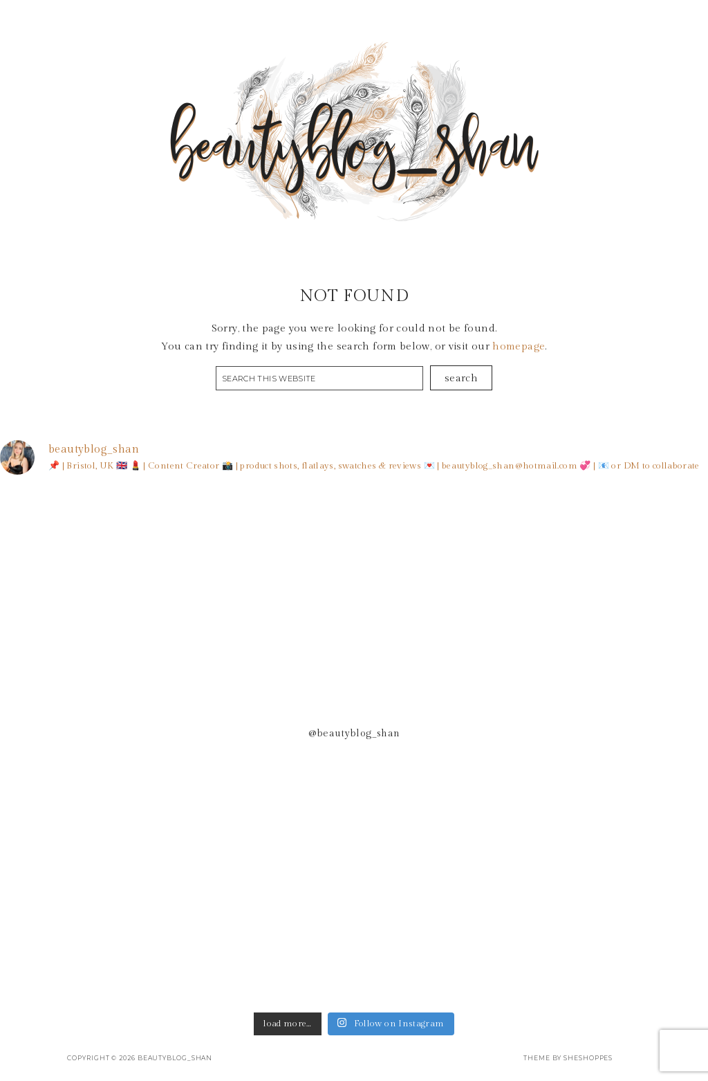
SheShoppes (588, 1058)
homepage (518, 346)
